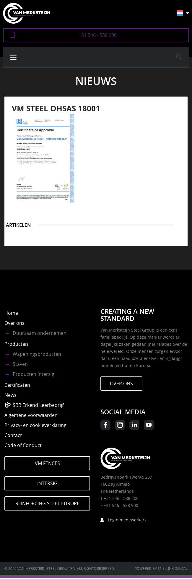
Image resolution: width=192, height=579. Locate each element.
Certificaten (17, 385)
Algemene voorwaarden (31, 415)
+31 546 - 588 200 (98, 35)
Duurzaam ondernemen (39, 333)
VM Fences (47, 463)
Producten (16, 344)
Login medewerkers (127, 520)
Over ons (14, 323)
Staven (20, 364)
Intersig (47, 483)
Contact (13, 435)
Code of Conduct (23, 445)
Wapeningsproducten (37, 354)
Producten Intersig (33, 374)
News (10, 395)
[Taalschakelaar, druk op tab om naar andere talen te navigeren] (187, 16)
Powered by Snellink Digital (161, 568)
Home (11, 313)
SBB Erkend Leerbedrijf (38, 405)
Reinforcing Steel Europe (47, 503)
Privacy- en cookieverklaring (35, 425)
